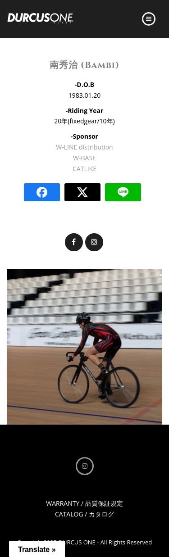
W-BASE (84, 158)
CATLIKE (84, 168)
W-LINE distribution (84, 147)
